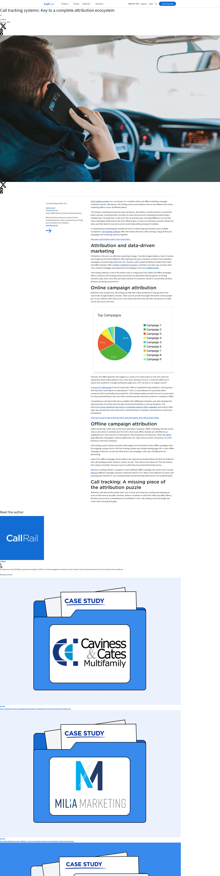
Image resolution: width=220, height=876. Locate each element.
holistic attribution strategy (125, 265)
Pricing (76, 4)
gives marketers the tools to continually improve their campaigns (129, 407)
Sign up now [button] (50, 208)
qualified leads (152, 268)
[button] (156, 3)
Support (144, 4)
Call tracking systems (100, 201)
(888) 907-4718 (133, 4)
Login (151, 4)
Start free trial (167, 4)
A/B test (94, 472)
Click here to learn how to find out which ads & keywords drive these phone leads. (125, 417)
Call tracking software (111, 231)
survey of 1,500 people (102, 387)
